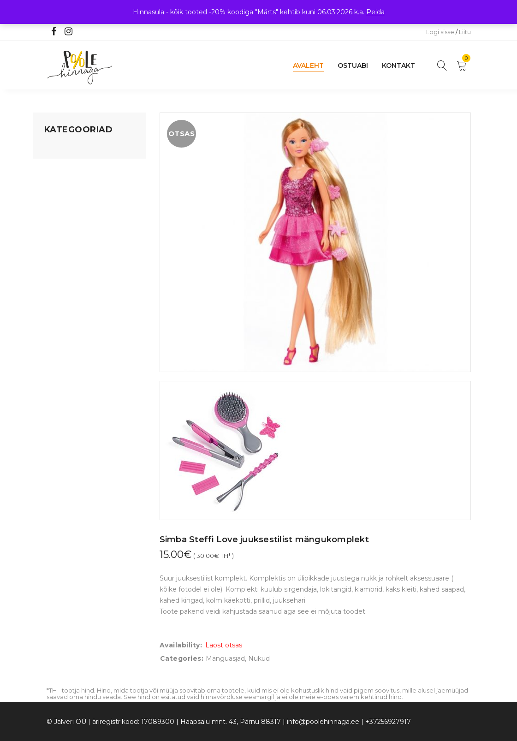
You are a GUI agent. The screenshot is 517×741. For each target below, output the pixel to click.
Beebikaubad (65, 219)
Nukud (259, 658)
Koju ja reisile (64, 166)
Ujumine (57, 271)
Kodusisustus (65, 184)
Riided (54, 254)
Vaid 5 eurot (63, 289)
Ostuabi (353, 65)
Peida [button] (375, 12)
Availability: (181, 645)
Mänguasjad (63, 149)
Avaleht (308, 65)
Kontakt (398, 65)
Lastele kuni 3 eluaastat (82, 201)
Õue (51, 236)
